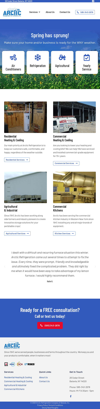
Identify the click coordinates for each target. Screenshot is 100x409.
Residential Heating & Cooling (18, 377)
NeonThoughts (52, 408)
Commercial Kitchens (14, 389)
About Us (43, 377)
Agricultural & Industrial (15, 385)
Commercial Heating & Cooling (18, 381)
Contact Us (44, 381)
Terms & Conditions (56, 405)
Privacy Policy (42, 405)
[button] (4, 266)
